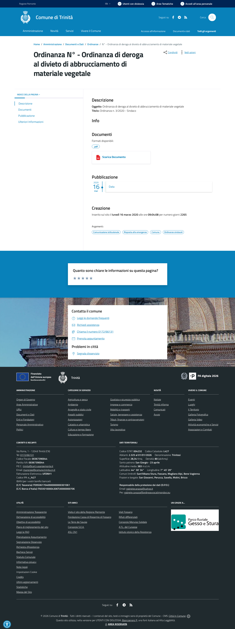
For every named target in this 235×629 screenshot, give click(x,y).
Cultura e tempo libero (79, 429)
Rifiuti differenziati (128, 517)
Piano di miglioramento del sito (32, 527)
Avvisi (157, 414)
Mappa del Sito (24, 592)
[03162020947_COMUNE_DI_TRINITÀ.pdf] (98, 157)
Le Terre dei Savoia (77, 522)
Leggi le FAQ (22, 532)
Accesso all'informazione (153, 31)
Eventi (191, 399)
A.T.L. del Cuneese (128, 527)
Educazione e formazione (81, 434)
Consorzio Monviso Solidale (133, 522)
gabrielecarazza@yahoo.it (139, 489)
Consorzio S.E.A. (76, 527)
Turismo (114, 424)
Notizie (157, 399)
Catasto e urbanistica (79, 424)
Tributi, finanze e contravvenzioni (127, 419)
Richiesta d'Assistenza (27, 547)
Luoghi (191, 404)
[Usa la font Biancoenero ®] (131, 3)
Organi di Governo (25, 399)
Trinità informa (161, 404)
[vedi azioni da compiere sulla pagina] (187, 52)
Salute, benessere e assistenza (126, 414)
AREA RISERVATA (115, 624)
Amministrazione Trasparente (31, 512)
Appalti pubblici (76, 414)
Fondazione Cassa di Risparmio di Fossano (89, 517)
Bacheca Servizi (24, 552)
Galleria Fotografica (198, 414)
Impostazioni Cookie (26, 572)
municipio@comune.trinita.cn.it (39, 470)
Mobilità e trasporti (120, 409)
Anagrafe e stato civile (79, 409)
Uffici (19, 409)
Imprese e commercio (121, 404)
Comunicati (159, 409)
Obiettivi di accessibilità (28, 522)
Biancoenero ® (129, 620)
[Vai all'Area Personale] (196, 3)
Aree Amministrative (27, 404)
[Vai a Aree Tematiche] (162, 3)
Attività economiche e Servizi (203, 424)
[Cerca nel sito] (212, 17)
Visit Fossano (125, 512)
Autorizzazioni (75, 419)
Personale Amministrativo (29, 424)
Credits (20, 577)
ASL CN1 (72, 532)
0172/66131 (27, 455)
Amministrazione (52, 44)
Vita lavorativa (117, 429)
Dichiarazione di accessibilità (30, 517)
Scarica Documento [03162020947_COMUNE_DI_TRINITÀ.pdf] (114, 157)
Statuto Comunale (25, 557)
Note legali (22, 567)
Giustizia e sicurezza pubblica (125, 399)
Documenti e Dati (74, 44)
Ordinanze (92, 44)
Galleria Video (195, 419)
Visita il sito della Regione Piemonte (86, 512)
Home (37, 44)
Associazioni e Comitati (200, 429)
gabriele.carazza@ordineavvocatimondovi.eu (147, 492)
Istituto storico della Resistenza (135, 532)
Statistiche (22, 587)
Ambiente (73, 404)
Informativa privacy (26, 562)
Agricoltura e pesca (78, 399)
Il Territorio (193, 409)
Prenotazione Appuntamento (31, 537)
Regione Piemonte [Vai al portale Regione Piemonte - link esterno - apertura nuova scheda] (27, 3)
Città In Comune (177, 616)
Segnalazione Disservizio (29, 542)
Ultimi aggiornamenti (27, 582)
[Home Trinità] (46, 17)
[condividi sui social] (170, 52)
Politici (19, 429)
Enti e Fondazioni (25, 419)
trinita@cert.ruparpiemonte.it (38, 466)
